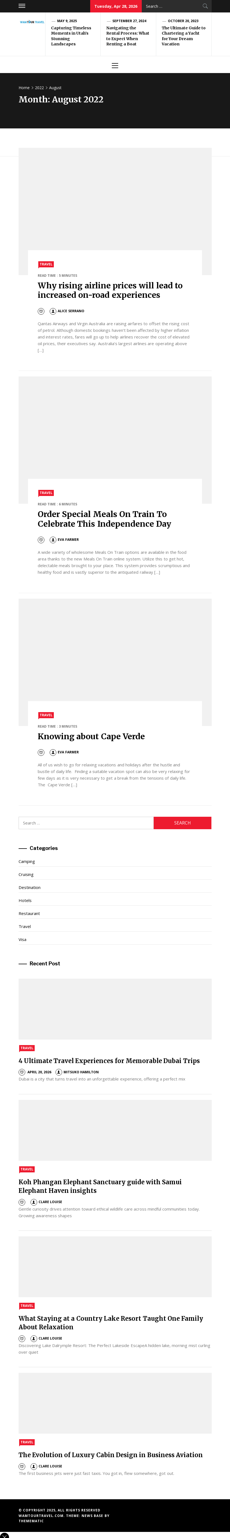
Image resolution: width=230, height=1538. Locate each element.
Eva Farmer (64, 539)
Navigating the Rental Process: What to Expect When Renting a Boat (128, 36)
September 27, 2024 (129, 21)
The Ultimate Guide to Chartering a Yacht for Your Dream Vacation (184, 36)
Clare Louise (46, 1202)
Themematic (31, 1521)
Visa (22, 939)
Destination (30, 887)
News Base (93, 1515)
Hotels (25, 900)
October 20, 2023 (183, 21)
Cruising (26, 874)
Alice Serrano (67, 311)
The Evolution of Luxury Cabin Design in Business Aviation (111, 1455)
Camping (27, 861)
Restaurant (29, 913)
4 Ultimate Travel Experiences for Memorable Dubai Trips (109, 1061)
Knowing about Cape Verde (91, 736)
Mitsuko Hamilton (77, 1072)
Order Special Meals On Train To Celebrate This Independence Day (104, 519)
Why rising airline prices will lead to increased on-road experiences (110, 290)
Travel (46, 264)
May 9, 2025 (67, 21)
